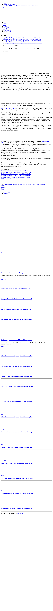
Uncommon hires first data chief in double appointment (16, 376)
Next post (5, 193)
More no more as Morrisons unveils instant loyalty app (16, 172)
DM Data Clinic (7, 31)
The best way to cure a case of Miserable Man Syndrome (17, 386)
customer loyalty (9, 184)
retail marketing (36, 184)
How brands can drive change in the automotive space (16, 319)
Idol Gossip (6, 27)
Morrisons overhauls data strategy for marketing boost (15, 175)
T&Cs (4, 3)
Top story (3, 429)
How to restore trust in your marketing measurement (16, 273)
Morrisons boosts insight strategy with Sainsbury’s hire (16, 174)
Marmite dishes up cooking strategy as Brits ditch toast (16, 508)
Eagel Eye (25, 184)
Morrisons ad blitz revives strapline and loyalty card (15, 170)
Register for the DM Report (9, 4)
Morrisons (29, 184)
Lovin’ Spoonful (7, 30)
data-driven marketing (18, 184)
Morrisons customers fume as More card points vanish (15, 177)
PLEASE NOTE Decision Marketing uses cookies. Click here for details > (20, 5)
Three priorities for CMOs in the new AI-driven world (16, 299)
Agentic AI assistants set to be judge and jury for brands (17, 493)
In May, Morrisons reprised (8, 108)
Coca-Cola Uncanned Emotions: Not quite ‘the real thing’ (17, 478)
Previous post (6, 192)
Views (4, 25)
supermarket (42, 184)
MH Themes (20, 513)
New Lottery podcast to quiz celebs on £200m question (16, 340)
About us (5, 32)
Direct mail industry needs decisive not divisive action (16, 288)
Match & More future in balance (9, 178)
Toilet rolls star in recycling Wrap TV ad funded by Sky (16, 356)
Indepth (5, 29)
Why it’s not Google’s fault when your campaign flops (16, 309)
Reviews (5, 26)
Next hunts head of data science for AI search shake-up (16, 366)
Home (4, 1)
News (4, 23)
